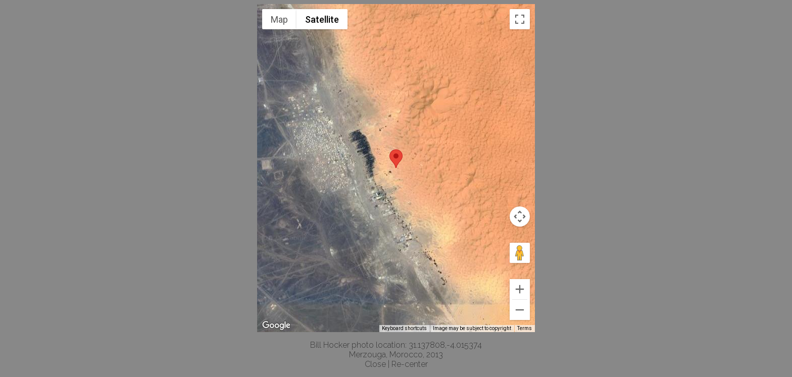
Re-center (409, 364)
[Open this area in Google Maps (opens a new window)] (276, 325)
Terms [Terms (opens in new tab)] (524, 328)
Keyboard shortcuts (404, 328)
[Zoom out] (520, 310)
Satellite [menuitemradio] (322, 19)
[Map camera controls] (520, 216)
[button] (396, 158)
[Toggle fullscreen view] (520, 19)
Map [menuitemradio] (279, 19)
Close (375, 364)
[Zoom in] (520, 289)
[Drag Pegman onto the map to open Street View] (520, 253)
